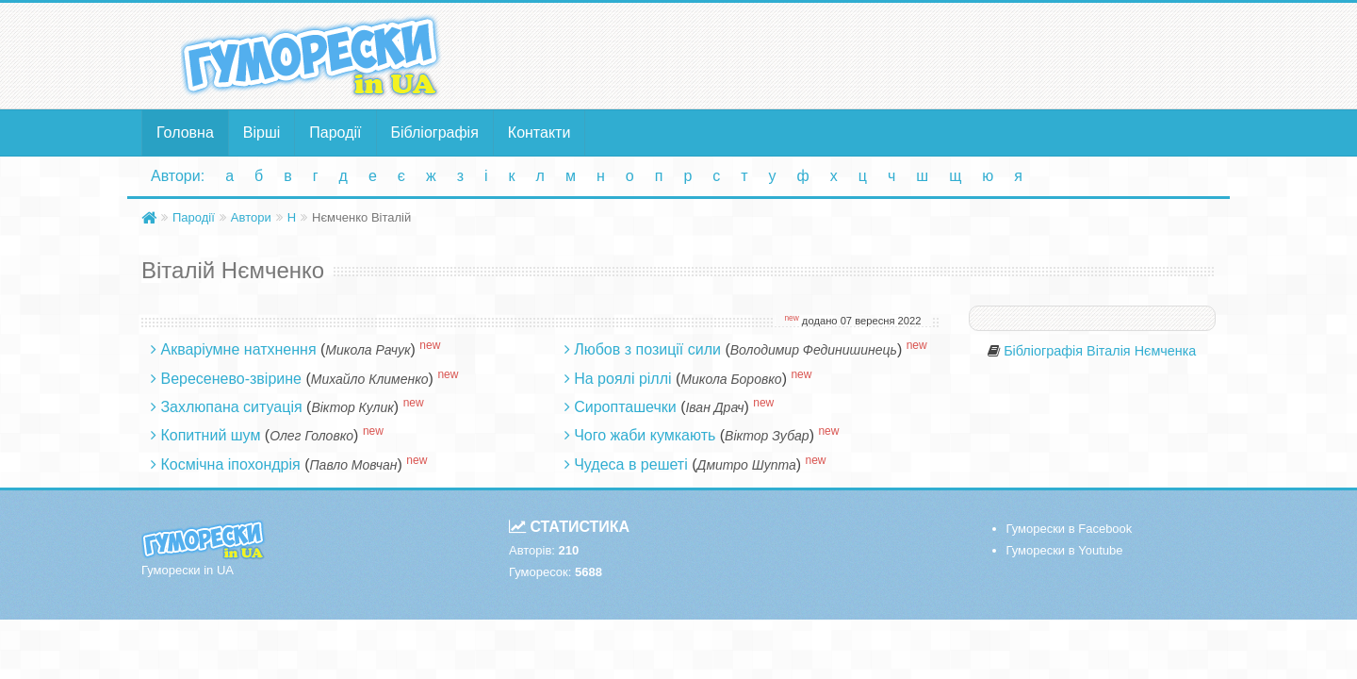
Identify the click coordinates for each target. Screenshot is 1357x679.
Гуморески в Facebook (1069, 529)
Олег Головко (311, 435)
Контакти (539, 132)
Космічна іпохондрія (230, 464)
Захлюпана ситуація (231, 407)
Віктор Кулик (352, 407)
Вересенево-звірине (231, 379)
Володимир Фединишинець (813, 349)
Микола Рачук (367, 349)
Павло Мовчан (353, 464)
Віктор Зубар (767, 435)
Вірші (262, 132)
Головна (185, 132)
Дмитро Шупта (746, 464)
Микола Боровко (730, 379)
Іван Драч (714, 407)
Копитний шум (210, 435)
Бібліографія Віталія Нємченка (1100, 350)
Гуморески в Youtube (1064, 550)
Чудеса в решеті (631, 464)
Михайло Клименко (370, 379)
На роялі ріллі (622, 379)
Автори (251, 217)
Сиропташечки (625, 407)
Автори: (177, 176)
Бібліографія (435, 132)
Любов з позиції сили (647, 349)
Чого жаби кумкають (644, 435)
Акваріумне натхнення (238, 349)
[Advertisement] (862, 54)
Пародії (335, 132)
